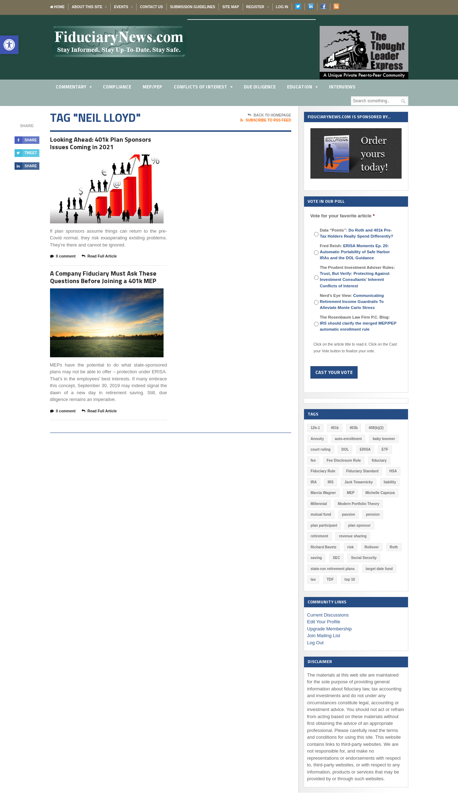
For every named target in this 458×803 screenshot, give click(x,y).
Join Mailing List (323, 625)
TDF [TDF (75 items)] (367, 569)
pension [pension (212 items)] (372, 514)
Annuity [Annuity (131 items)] (317, 439)
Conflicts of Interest (203, 88)
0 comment (63, 258)
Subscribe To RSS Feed (265, 120)
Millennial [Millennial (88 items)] (319, 504)
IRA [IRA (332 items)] (314, 482)
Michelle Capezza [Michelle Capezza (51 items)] (379, 493)
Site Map (230, 7)
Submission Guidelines (192, 7)
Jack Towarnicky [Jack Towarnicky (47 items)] (358, 482)
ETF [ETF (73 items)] (384, 449)
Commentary (74, 88)
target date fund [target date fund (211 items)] (324, 569)
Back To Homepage (269, 115)
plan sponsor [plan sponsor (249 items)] (359, 525)
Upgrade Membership (329, 617)
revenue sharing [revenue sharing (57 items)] (324, 536)
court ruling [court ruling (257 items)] (321, 449)
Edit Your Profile (323, 611)
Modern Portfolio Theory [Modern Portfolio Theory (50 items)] (358, 504)
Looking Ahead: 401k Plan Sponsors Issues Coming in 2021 (104, 144)
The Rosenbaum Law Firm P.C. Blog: (358, 323)
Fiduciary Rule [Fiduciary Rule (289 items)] (323, 471)
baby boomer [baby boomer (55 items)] (384, 439)
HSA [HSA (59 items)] (392, 471)
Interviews (342, 86)
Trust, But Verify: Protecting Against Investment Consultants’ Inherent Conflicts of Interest (354, 279)
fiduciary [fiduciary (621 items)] (378, 460)
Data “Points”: (356, 233)
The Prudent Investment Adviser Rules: (357, 276)
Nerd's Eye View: (352, 301)
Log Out (315, 631)
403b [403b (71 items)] (353, 428)
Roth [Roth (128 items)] (340, 547)
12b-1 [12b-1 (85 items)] (315, 428)
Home (57, 7)
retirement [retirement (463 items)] (389, 525)
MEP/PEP (152, 86)
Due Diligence (260, 86)
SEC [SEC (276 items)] (380, 547)
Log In (282, 7)
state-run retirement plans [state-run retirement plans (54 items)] (369, 558)
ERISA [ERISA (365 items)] (364, 449)
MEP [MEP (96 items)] (350, 493)
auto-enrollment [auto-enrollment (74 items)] (348, 439)
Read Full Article (101, 258)
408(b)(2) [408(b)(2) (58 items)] (376, 428)
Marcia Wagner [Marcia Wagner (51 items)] (323, 493)
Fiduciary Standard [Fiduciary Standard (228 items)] (362, 471)
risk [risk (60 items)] (388, 536)
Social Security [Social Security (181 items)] (323, 558)
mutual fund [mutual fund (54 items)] (321, 514)
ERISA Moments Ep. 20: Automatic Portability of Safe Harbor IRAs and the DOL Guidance (355, 252)
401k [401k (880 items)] (334, 428)
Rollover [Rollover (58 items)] (318, 547)
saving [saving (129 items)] (360, 547)
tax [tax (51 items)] (350, 569)
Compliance (117, 86)
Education (302, 88)
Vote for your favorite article (342, 215)
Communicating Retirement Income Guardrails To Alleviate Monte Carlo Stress (352, 301)
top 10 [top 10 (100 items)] (387, 569)
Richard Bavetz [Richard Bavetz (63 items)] (361, 536)
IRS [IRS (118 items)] (330, 482)
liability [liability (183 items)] (389, 482)
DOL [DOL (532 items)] (345, 449)
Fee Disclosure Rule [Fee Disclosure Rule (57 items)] (344, 460)
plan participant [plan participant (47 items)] (324, 525)
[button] (9, 45)
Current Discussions (327, 604)
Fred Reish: (355, 252)
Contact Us (151, 7)
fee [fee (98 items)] (313, 460)
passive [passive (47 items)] (348, 514)
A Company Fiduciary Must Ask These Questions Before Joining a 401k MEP (107, 279)
